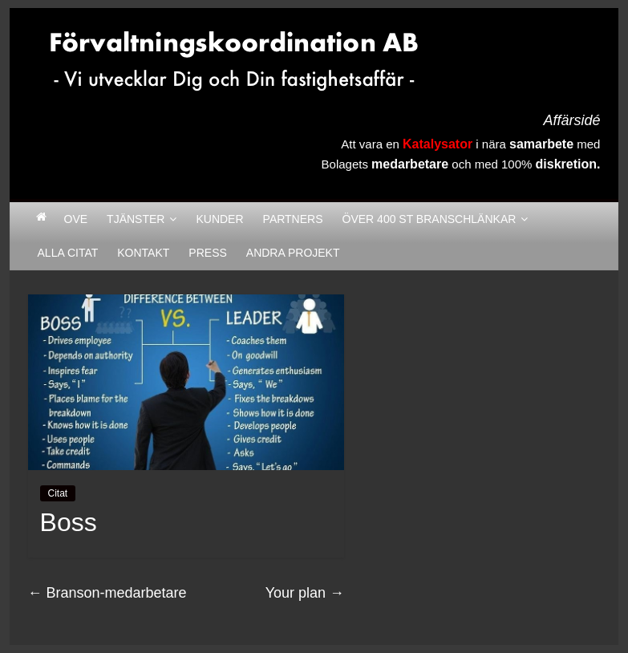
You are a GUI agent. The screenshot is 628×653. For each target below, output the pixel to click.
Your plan (304, 593)
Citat (58, 493)
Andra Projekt (293, 252)
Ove (76, 219)
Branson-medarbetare (107, 593)
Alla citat (68, 252)
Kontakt (143, 252)
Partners (293, 219)
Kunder (219, 219)
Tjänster (135, 219)
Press (207, 252)
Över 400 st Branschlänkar (429, 219)
